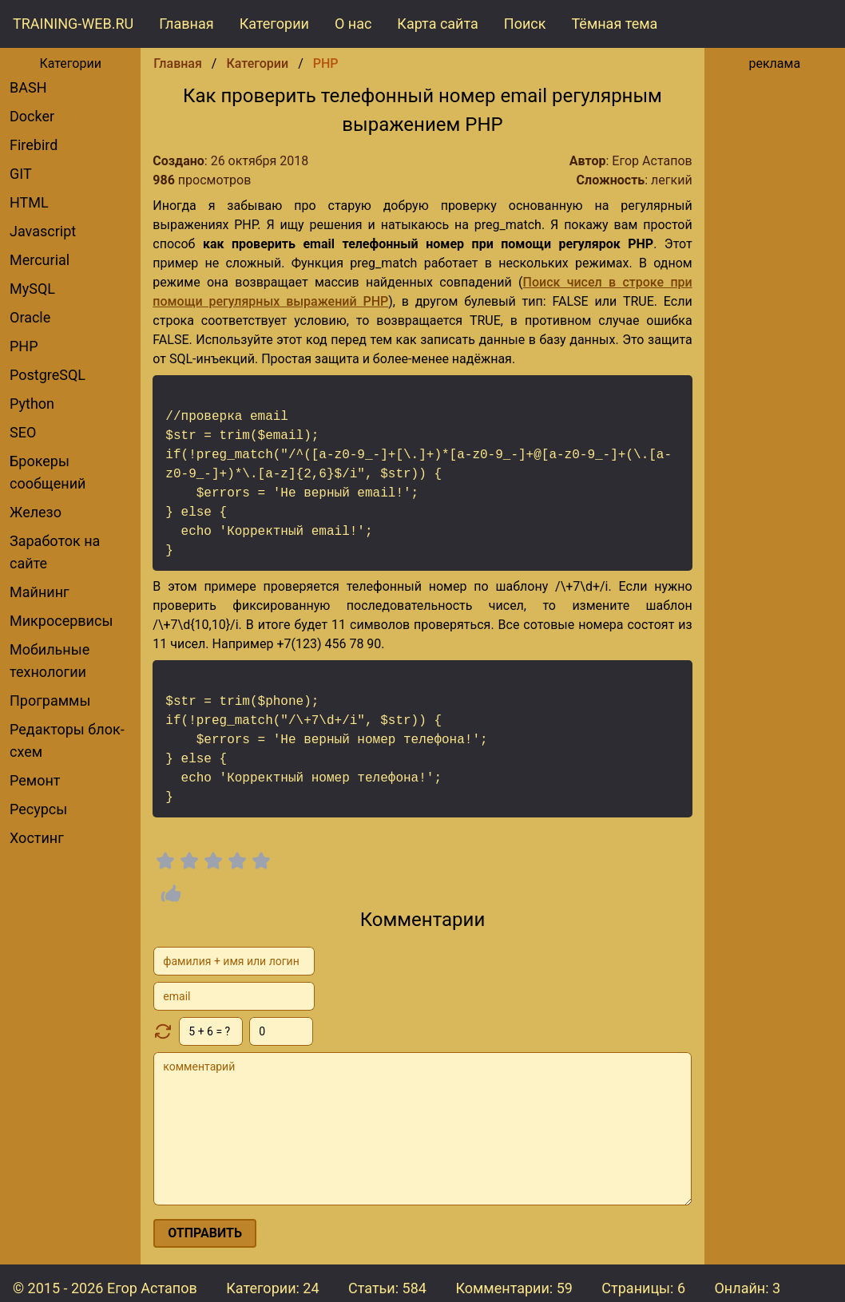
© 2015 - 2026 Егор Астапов (105, 1288)
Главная (186, 23)
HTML (29, 202)
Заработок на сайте (55, 552)
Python (32, 403)
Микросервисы (61, 620)
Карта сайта (437, 23)
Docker (32, 116)
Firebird (34, 145)
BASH (28, 87)
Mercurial (39, 259)
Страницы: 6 (643, 1288)
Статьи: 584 (387, 1288)
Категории (274, 23)
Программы (50, 700)
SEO (23, 432)
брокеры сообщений (47, 472)
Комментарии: (513, 1288)
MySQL (32, 288)
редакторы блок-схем (67, 740)
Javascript (43, 231)
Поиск (525, 23)
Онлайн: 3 (747, 1288)
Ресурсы (38, 809)
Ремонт (35, 780)
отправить (205, 1233)
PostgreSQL (47, 374)
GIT (21, 173)
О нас (353, 23)
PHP (24, 346)
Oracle (30, 317)
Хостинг (37, 837)
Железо (35, 512)
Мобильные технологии (49, 660)
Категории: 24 (272, 1288)
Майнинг (39, 592)
